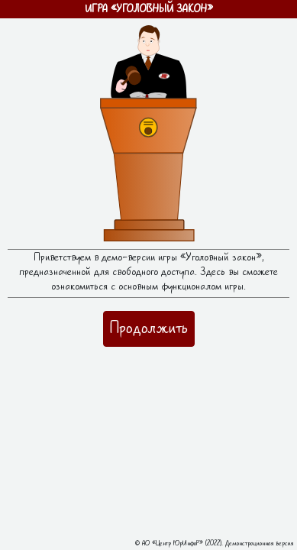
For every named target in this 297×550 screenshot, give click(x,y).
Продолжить (149, 328)
